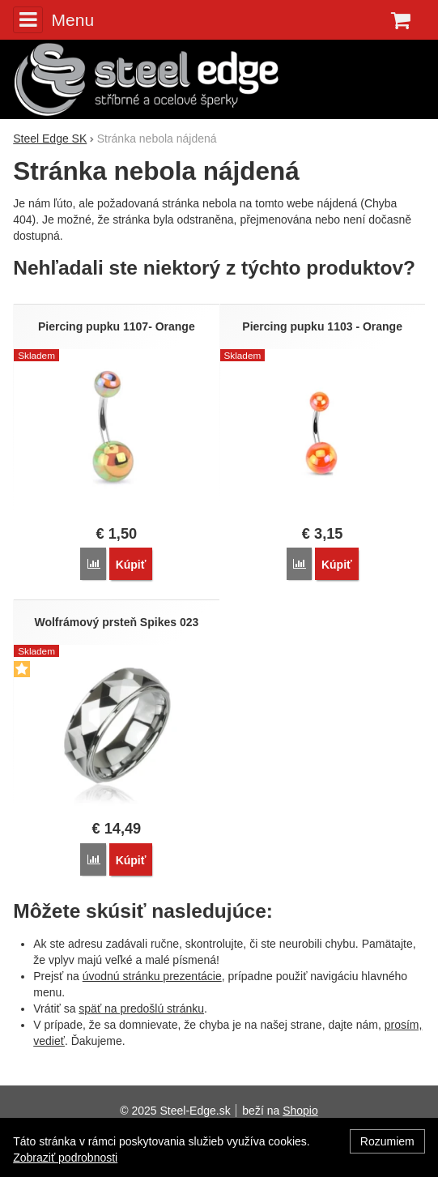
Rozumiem (387, 1141)
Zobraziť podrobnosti (65, 1157)
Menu (53, 19)
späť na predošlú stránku (141, 1008)
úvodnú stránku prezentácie (152, 976)
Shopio (300, 1110)
